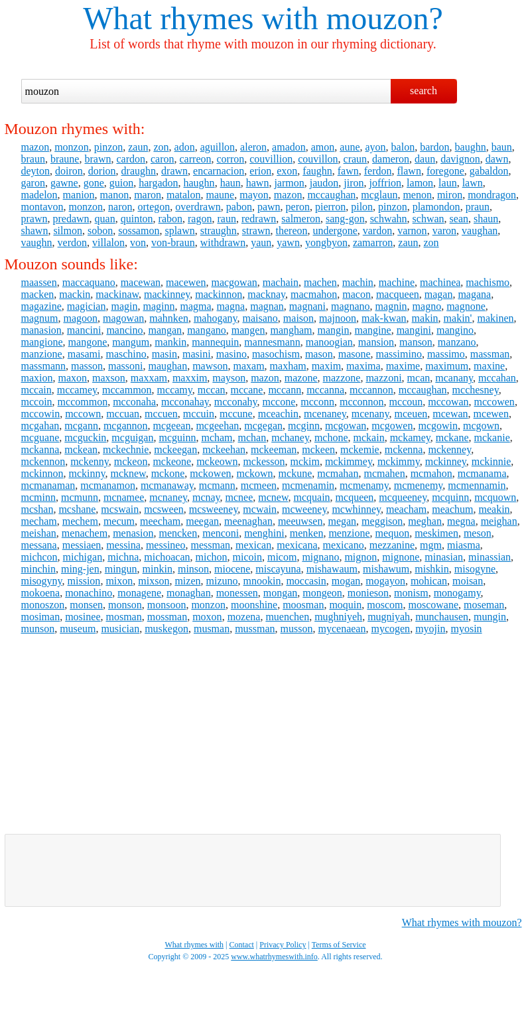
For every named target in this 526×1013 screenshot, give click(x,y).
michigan (83, 557)
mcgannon (125, 425)
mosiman (40, 616)
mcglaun (379, 194)
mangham (291, 330)
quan (105, 218)
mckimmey (348, 461)
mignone (400, 557)
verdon (72, 242)
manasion (41, 330)
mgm (431, 545)
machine (397, 282)
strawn (256, 230)
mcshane (77, 509)
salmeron (300, 218)
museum (78, 628)
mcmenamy (364, 485)
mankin (170, 342)
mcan (418, 377)
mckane (452, 437)
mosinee (82, 616)
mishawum (386, 568)
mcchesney (475, 389)
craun (355, 159)
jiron (353, 182)
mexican (253, 545)
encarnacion (218, 170)
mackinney (167, 294)
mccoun (406, 401)
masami (84, 354)
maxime (403, 365)
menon (417, 194)
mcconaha (134, 401)
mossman (167, 616)
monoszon (43, 604)
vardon (377, 230)
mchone (331, 437)
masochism (276, 354)
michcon (39, 557)
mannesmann (272, 342)
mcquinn (450, 497)
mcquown (495, 497)
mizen (187, 580)
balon (403, 147)
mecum (119, 521)
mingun (121, 568)
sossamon (138, 230)
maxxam (149, 377)
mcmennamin (476, 485)
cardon (130, 159)
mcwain (260, 509)
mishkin (432, 568)
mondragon (492, 194)
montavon (42, 206)
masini (196, 354)
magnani (307, 306)
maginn (158, 306)
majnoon (337, 318)
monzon (71, 147)
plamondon (436, 206)
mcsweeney (213, 509)
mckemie (359, 449)
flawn (409, 170)
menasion (133, 533)
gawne (64, 182)
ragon (200, 218)
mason (319, 354)
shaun (486, 218)
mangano (206, 330)
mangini (414, 330)
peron (298, 206)
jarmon (289, 182)
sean (459, 218)
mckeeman (273, 449)
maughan (168, 365)
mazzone (342, 377)
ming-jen (80, 568)
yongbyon (326, 242)
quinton (137, 218)
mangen (248, 330)
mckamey (410, 437)
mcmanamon (107, 485)
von (138, 242)
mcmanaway (167, 485)
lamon (420, 182)
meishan (38, 533)
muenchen (287, 616)
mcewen (491, 413)
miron (449, 194)
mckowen (210, 473)
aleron (253, 147)
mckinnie (491, 461)
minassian (489, 557)
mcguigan (132, 437)
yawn (288, 242)
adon (184, 147)
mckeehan (223, 449)
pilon (362, 206)
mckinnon (42, 473)
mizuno (221, 580)
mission (84, 580)
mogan (346, 580)
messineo (166, 545)
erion (260, 170)
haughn (199, 182)
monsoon (166, 604)
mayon (254, 194)
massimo (446, 354)
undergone (335, 230)
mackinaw (117, 294)
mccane (247, 389)
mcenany (370, 413)
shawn (34, 230)
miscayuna (277, 568)
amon (323, 147)
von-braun (173, 242)
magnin (391, 306)
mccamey (77, 389)
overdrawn (197, 206)
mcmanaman (48, 485)
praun (478, 206)
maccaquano (88, 282)
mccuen (161, 413)
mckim (304, 461)
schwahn (388, 218)
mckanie (492, 437)
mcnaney (168, 497)
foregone (445, 170)
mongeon (322, 592)
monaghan (188, 592)
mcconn (317, 401)
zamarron (373, 242)
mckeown (216, 461)
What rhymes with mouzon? (462, 922)
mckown (254, 473)
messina (123, 545)
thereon (292, 230)
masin (164, 354)
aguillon (217, 147)
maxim (326, 365)
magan (439, 294)
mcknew (127, 473)
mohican (429, 580)
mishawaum (332, 568)
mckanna (40, 449)
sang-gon (345, 218)
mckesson (264, 461)
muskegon (166, 628)
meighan (499, 521)
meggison (382, 521)
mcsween (164, 509)
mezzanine (392, 545)
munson (38, 628)
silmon (67, 230)
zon (160, 147)
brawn (97, 159)
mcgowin (438, 425)
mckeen (318, 449)
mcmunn (79, 497)
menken (307, 533)
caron (162, 159)
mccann (284, 389)
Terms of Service (339, 944)
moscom (385, 604)
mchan (252, 437)
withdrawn (222, 242)
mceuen (411, 413)
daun (425, 159)
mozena (244, 616)
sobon (100, 230)
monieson (368, 592)
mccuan (122, 413)
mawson (210, 365)
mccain (36, 389)
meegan (202, 521)
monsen (86, 604)
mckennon (43, 461)
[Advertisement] (263, 734)
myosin (466, 628)
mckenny (89, 461)
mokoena (40, 592)
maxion (37, 377)
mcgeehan (217, 425)
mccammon (127, 389)
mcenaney (325, 413)
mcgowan (345, 425)
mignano (320, 557)
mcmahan (337, 473)
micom (281, 557)
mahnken (168, 318)
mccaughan (331, 194)
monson (125, 604)
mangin (334, 330)
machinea (440, 282)
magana (474, 294)
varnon (412, 230)
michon (212, 557)
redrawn (258, 218)
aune (350, 147)
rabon (170, 218)
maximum (446, 365)
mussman (255, 628)
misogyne (474, 568)
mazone (301, 377)
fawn (348, 170)
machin (357, 282)
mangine (373, 330)
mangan (165, 330)
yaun (261, 242)
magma (195, 306)
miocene (232, 568)
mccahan (497, 377)
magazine (41, 306)
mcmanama (482, 473)
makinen (495, 318)
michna (123, 557)
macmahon (314, 294)
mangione (42, 342)
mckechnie (126, 449)
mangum (130, 342)
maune (220, 194)
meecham (160, 521)
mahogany (215, 318)
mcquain (311, 497)
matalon (183, 194)
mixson (153, 580)
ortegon (153, 206)
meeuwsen (300, 521)
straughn (218, 230)
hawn (257, 182)
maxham (288, 365)
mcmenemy (418, 485)
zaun (138, 147)
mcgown (481, 425)
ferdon (378, 170)
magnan (267, 306)
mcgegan (263, 425)
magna (231, 306)
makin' (458, 318)
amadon (289, 147)
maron (147, 194)
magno (427, 306)
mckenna (404, 449)
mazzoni (383, 377)
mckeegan (175, 449)
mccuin (198, 413)
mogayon (385, 580)
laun (447, 182)
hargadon (158, 182)
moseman (484, 604)
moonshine (254, 604)
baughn (470, 147)
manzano (457, 342)
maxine (489, 365)
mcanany (454, 377)
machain (280, 282)
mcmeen (259, 485)
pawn (269, 206)
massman (490, 354)
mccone (279, 401)
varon (444, 230)
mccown (83, 413)
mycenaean (342, 628)
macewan (141, 282)
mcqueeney (403, 497)
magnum (39, 318)
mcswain (120, 509)
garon (33, 182)
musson (297, 628)
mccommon (83, 401)
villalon (108, 242)
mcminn (38, 497)
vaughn (36, 242)
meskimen (436, 533)
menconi (220, 533)
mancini (84, 330)
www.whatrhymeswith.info (274, 956)
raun (226, 218)
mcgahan (40, 425)
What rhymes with (200, 18)
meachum (452, 509)
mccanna (325, 389)
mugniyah (388, 616)
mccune (236, 413)
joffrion (385, 182)
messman (210, 545)
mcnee (239, 497)
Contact (242, 944)
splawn (179, 230)
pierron (330, 206)
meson (478, 533)
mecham (39, 521)
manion (79, 194)
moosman (303, 604)
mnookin (262, 580)
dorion (102, 170)
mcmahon (431, 473)
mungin (490, 616)
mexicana (297, 545)
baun (502, 147)
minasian (444, 557)
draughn (138, 170)
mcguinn (177, 437)
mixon (119, 580)
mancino (124, 330)
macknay (266, 294)
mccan (212, 389)
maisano (260, 318)
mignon (360, 557)
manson (415, 342)
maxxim (189, 377)
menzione (348, 533)
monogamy (457, 592)
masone (354, 354)
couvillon (318, 159)
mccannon (371, 389)
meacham (406, 509)
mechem (80, 521)
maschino (125, 354)
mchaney (290, 437)
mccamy (174, 389)
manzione (41, 354)
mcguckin (85, 437)
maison (298, 318)
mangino (455, 330)
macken (37, 294)
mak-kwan (384, 318)
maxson (108, 377)
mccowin (40, 413)
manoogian (329, 342)
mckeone (172, 461)
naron (120, 206)
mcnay (206, 497)
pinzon (108, 147)
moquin (345, 604)
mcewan (450, 413)
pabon (239, 206)
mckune (295, 473)
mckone (168, 473)
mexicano (343, 545)
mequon (392, 533)
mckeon (131, 461)
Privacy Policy (282, 944)
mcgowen (392, 425)
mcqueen (355, 497)
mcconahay (185, 401)
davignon (460, 159)
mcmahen (384, 473)
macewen (186, 282)
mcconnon (362, 401)
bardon (434, 147)
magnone (466, 306)
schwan (428, 218)
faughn (317, 170)
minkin (157, 568)
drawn (174, 170)
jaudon (324, 182)
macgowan (234, 282)
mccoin (36, 401)
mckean (81, 449)
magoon (81, 318)
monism (411, 592)
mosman (124, 616)
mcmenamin (308, 485)
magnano (350, 306)
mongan (280, 592)
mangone (87, 342)
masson (87, 365)
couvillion (271, 159)
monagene (139, 592)
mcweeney (304, 509)
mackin (74, 294)
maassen (39, 282)
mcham (216, 437)
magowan (123, 318)
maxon (73, 377)
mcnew (273, 497)
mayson (228, 377)
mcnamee (123, 497)
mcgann (81, 425)
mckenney (449, 449)
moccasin (306, 580)
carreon (196, 159)
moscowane (434, 604)
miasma (463, 545)
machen (320, 282)
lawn (472, 182)
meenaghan (248, 521)
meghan (425, 521)
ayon (375, 147)
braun (33, 159)
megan (342, 521)
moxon (207, 616)
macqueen (397, 294)
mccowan (448, 401)
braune (65, 159)
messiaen (81, 545)
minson (193, 568)
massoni (125, 365)
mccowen (494, 401)
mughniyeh (338, 616)
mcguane (40, 437)
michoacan (167, 557)
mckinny (87, 473)
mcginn (304, 425)
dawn (497, 159)
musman (212, 628)
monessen (237, 592)
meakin (494, 509)
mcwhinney (356, 509)
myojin (430, 628)
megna (461, 521)
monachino (88, 592)
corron (230, 159)
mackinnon (218, 294)
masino (231, 354)
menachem (84, 533)
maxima (363, 365)
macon (356, 294)
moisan (467, 580)
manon (114, 194)
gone (94, 182)
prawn (34, 218)
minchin (38, 568)
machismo (487, 282)
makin (425, 318)
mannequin (215, 342)
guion (121, 182)
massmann (43, 365)
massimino (399, 354)
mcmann (217, 485)
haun (230, 182)
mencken (178, 533)
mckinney (445, 461)
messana (39, 545)
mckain (369, 437)
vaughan (479, 230)
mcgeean (172, 425)
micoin (247, 557)
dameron (390, 159)
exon (287, 170)
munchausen (441, 616)
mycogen (390, 628)
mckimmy (398, 461)
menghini (264, 533)
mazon (35, 147)
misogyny (41, 580)
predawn (70, 218)
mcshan (37, 509)
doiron (69, 170)
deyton (35, 170)
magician (86, 306)
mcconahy (235, 401)
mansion (376, 342)
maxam (248, 365)
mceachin (278, 413)
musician (120, 628)
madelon (39, 194)
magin (124, 306)
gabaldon (489, 170)
